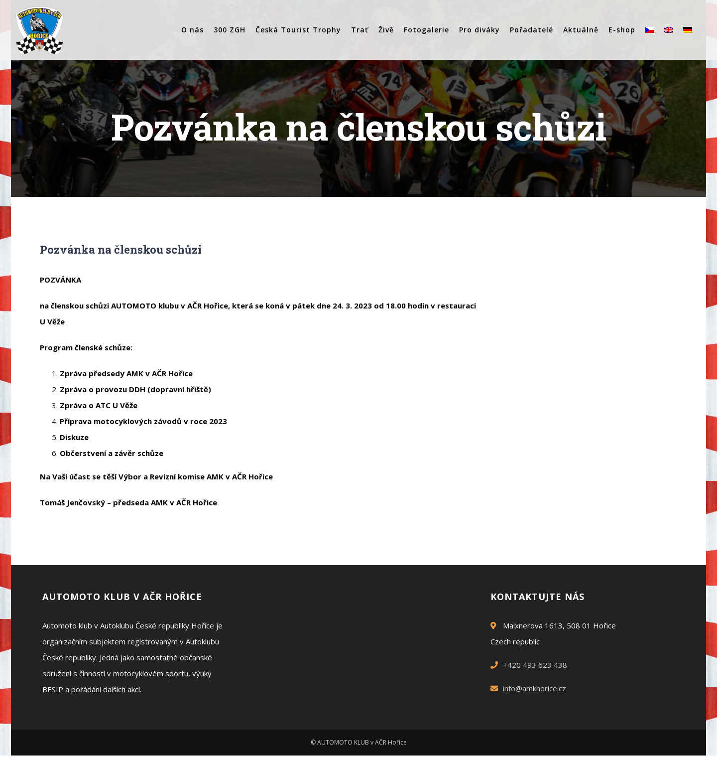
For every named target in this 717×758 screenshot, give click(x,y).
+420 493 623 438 (535, 665)
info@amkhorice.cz (534, 688)
